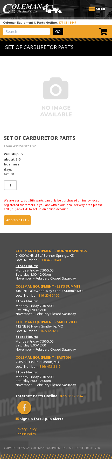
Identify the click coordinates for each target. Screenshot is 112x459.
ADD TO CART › (17, 220)
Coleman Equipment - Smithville (47, 321)
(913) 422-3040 (49, 260)
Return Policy (26, 434)
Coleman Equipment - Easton (43, 357)
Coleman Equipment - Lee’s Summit (48, 286)
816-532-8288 (48, 331)
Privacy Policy (26, 429)
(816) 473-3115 (49, 366)
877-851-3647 (67, 22)
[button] (101, 9)
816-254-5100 (48, 295)
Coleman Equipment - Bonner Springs (51, 250)
